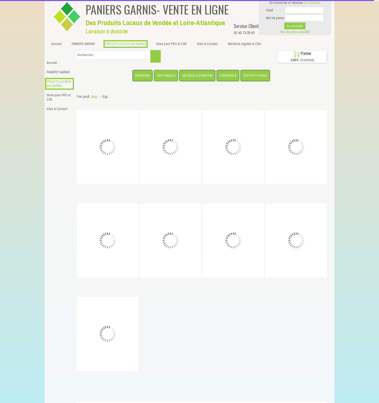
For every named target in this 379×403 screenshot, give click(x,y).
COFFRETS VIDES (255, 75)
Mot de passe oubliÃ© (295, 32)
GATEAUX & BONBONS (197, 75)
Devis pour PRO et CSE (59, 97)
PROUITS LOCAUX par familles (59, 83)
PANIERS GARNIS (58, 72)
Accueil (52, 62)
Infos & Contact (57, 109)
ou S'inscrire (312, 2)
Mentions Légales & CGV (244, 44)
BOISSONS (142, 75)
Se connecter (295, 26)
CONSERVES (228, 75)
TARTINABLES (165, 75)
